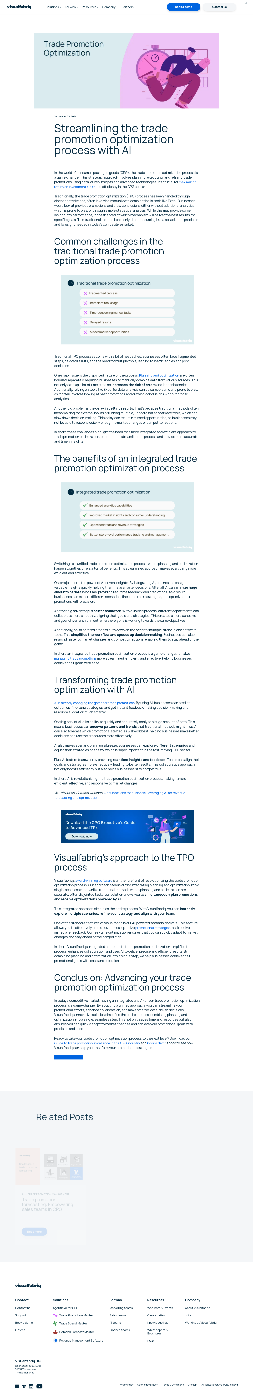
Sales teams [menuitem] (118, 1315)
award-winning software (94, 880)
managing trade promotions (75, 658)
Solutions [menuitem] (53, 7)
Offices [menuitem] (20, 1330)
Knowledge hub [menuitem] (157, 1323)
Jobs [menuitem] (188, 1315)
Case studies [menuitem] (156, 1315)
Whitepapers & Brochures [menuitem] (157, 1331)
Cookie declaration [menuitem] (144, 1384)
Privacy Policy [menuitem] (121, 1384)
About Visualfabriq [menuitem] (197, 1308)
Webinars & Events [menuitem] (160, 1308)
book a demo (157, 1043)
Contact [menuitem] (22, 1300)
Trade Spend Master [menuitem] (70, 1323)
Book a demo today (68, 1057)
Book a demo (183, 7)
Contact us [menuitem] (22, 1308)
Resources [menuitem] (90, 7)
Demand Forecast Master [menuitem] (73, 1332)
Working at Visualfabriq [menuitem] (201, 1323)
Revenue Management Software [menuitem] (78, 1340)
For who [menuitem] (71, 7)
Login (245, 3)
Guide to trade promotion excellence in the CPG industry (97, 1043)
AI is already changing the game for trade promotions (95, 703)
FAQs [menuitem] (150, 1341)
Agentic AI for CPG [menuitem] (65, 1308)
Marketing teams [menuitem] (121, 1308)
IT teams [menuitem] (115, 1323)
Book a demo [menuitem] (24, 1323)
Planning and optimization (159, 375)
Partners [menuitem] (127, 7)
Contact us (219, 7)
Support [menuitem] (20, 1315)
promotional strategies (153, 927)
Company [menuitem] (110, 7)
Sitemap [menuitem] (192, 1384)
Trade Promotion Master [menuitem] (73, 1315)
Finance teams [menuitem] (120, 1330)
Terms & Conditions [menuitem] (171, 1384)
